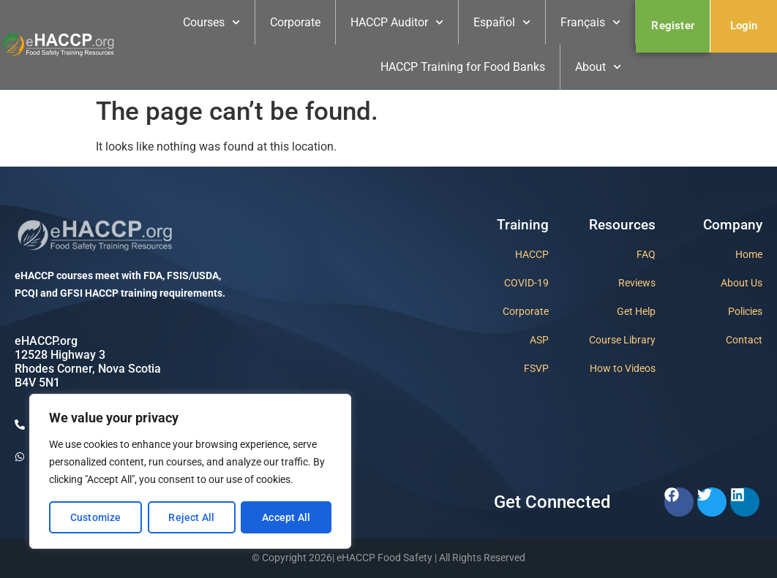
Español (501, 22)
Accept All (286, 517)
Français (590, 22)
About (598, 67)
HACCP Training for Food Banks (462, 67)
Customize (95, 517)
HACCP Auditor (396, 22)
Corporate (295, 22)
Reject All (191, 517)
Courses (211, 22)
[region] (190, 472)
